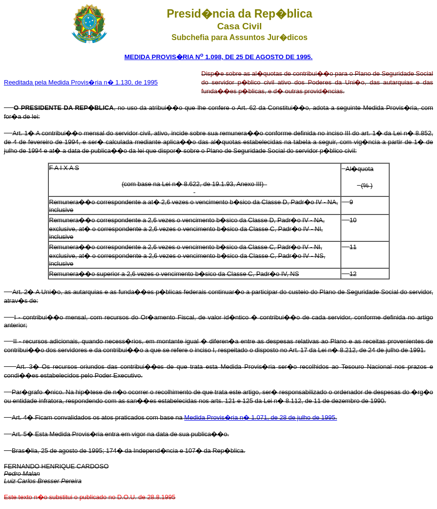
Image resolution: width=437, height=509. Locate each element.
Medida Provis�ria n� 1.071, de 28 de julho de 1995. (260, 417)
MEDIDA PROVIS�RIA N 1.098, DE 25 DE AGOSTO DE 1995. (218, 57)
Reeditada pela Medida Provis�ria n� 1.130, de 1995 (81, 82)
